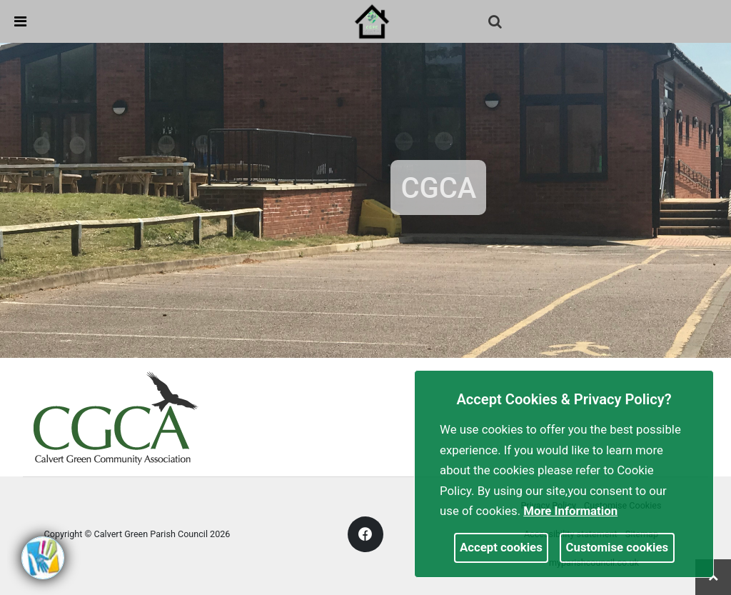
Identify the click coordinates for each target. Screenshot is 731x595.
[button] (496, 23)
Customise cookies (617, 547)
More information (570, 511)
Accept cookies (501, 547)
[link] (372, 20)
